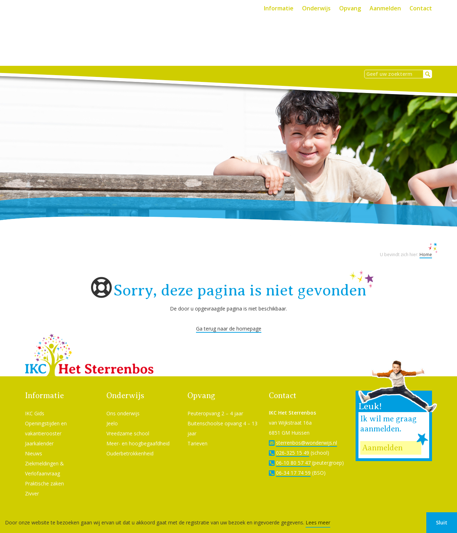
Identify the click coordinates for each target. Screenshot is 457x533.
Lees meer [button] (318, 522)
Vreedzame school (127, 423)
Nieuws (33, 443)
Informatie (278, 8)
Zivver (32, 483)
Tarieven (197, 433)
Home (426, 245)
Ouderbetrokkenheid (130, 443)
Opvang (350, 8)
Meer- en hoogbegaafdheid (138, 433)
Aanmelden (385, 8)
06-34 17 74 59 (293, 463)
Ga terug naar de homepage (228, 319)
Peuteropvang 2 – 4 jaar (215, 403)
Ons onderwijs (123, 403)
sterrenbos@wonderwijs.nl (306, 433)
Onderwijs (316, 8)
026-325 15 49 (292, 443)
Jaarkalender (39, 433)
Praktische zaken (44, 473)
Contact (421, 8)
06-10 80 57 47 (293, 453)
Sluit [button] (441, 522)
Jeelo (112, 413)
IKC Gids (34, 403)
